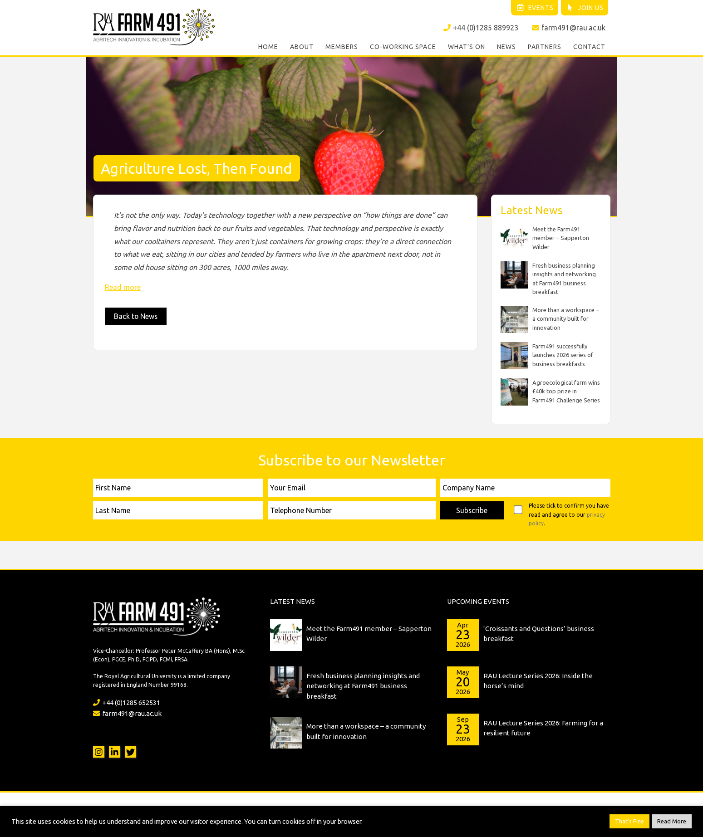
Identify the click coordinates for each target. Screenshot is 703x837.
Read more (123, 287)
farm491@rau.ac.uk (568, 28)
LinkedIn (114, 751)
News (506, 47)
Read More (671, 821)
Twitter (130, 751)
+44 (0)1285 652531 (126, 702)
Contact (589, 47)
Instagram (98, 751)
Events (534, 8)
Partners (544, 47)
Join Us (585, 8)
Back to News (136, 316)
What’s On (466, 47)
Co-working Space (403, 47)
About (302, 47)
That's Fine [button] (629, 821)
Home (268, 47)
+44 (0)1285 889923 (480, 28)
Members (341, 47)
